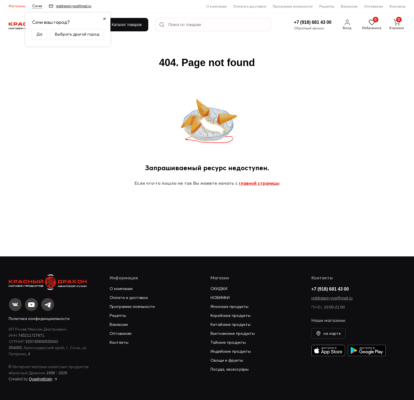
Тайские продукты (228, 341)
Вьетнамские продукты (233, 332)
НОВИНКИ (220, 297)
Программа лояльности (293, 6)
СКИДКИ (219, 288)
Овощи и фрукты (227, 359)
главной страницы (259, 183)
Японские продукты (229, 305)
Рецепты (326, 6)
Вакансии (349, 6)
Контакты (398, 6)
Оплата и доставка (249, 6)
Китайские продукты (231, 323)
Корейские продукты (231, 314)
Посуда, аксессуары (230, 368)
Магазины (17, 6)
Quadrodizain (40, 379)
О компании (216, 6)
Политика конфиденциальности (39, 318)
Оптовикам (373, 6)
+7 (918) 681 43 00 (330, 288)
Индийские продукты (231, 350)
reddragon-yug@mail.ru (332, 297)
